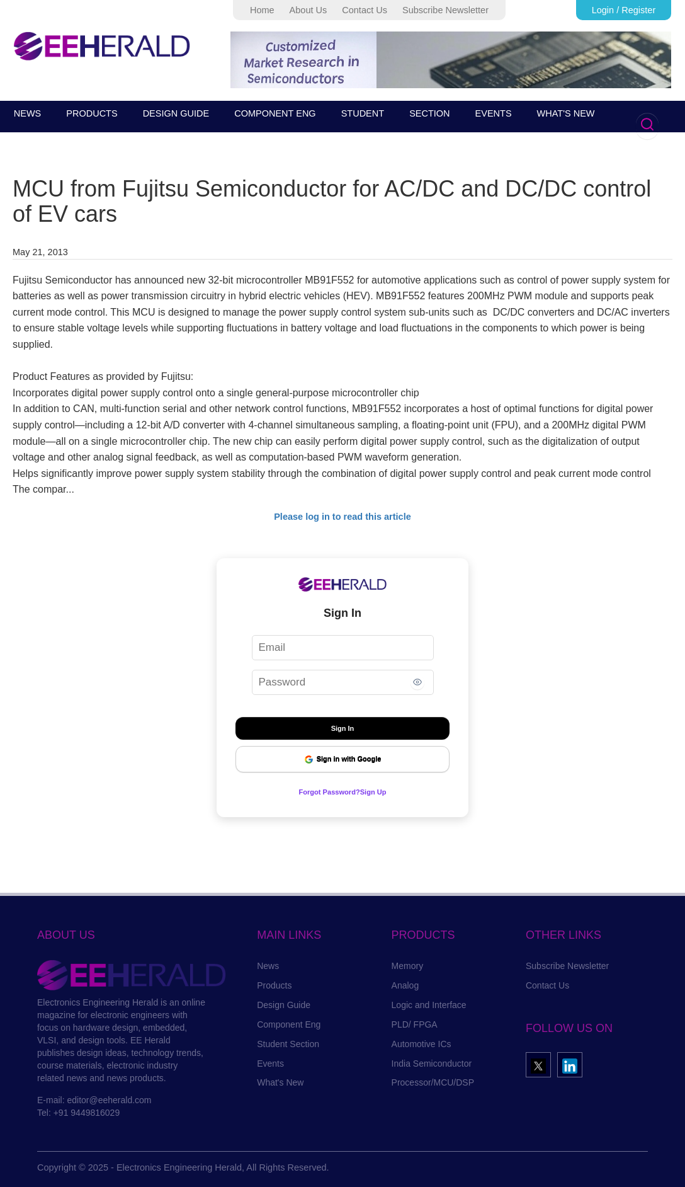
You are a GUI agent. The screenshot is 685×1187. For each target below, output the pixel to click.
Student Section (288, 1044)
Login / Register (624, 10)
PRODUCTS (91, 113)
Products (274, 985)
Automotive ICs (421, 1044)
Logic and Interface (429, 1005)
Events (270, 1063)
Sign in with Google (343, 759)
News (268, 966)
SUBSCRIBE (52, 139)
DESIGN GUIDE (176, 113)
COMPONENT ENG (274, 113)
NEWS (28, 113)
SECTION (429, 113)
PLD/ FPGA (415, 1024)
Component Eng (288, 1024)
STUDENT (362, 113)
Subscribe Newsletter (445, 10)
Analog (405, 985)
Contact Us (364, 10)
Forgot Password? (325, 791)
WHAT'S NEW (566, 113)
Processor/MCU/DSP (433, 1082)
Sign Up (382, 791)
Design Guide (283, 1005)
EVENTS (493, 113)
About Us (308, 10)
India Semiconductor (432, 1063)
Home (262, 10)
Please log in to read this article (342, 517)
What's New (280, 1082)
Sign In (342, 728)
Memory (408, 966)
